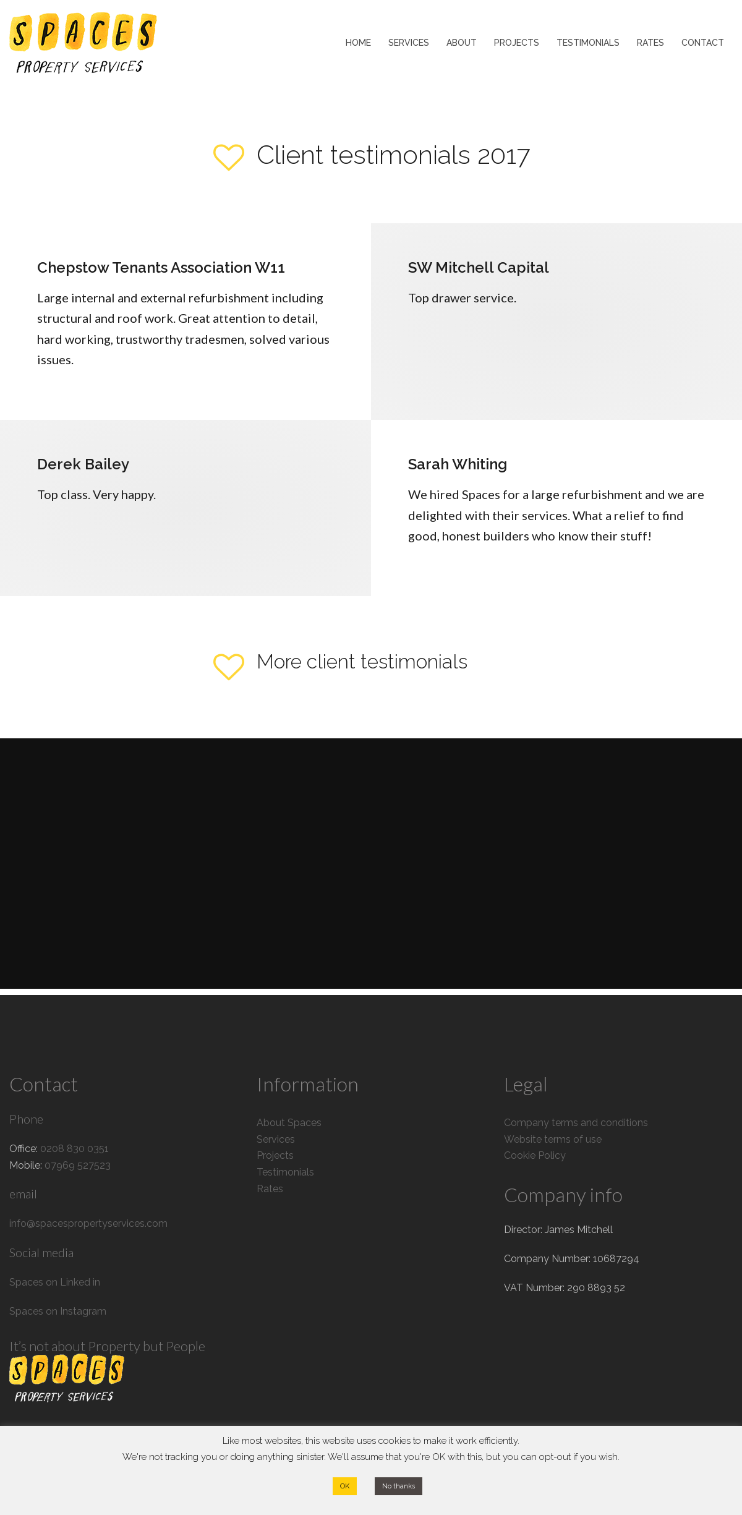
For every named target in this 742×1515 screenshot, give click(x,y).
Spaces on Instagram (57, 1311)
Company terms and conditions (576, 1123)
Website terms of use (553, 1139)
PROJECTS (516, 43)
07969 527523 (78, 1165)
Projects (275, 1155)
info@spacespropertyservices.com (88, 1223)
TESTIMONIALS (588, 43)
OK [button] (344, 1486)
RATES (650, 43)
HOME (358, 43)
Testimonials (285, 1172)
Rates (270, 1189)
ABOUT (461, 43)
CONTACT (702, 43)
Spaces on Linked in (54, 1282)
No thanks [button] (398, 1486)
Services (276, 1139)
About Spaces (289, 1123)
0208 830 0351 (74, 1148)
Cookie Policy (535, 1155)
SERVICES (408, 43)
